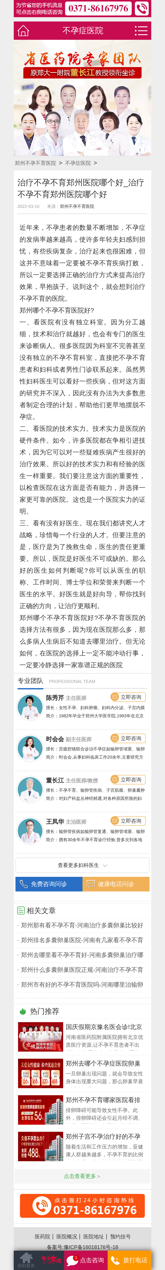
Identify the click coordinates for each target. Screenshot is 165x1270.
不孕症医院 (78, 163)
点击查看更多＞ (82, 1176)
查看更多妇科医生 (82, 865)
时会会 (55, 739)
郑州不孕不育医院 (35, 163)
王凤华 (55, 821)
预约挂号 (120, 1236)
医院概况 (67, 1236)
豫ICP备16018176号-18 (91, 1247)
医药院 (42, 1236)
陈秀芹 (55, 698)
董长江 (55, 780)
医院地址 (93, 1236)
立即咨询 (131, 697)
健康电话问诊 (116, 884)
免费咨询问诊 (49, 884)
